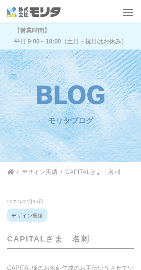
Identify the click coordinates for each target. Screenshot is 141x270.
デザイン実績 (27, 216)
